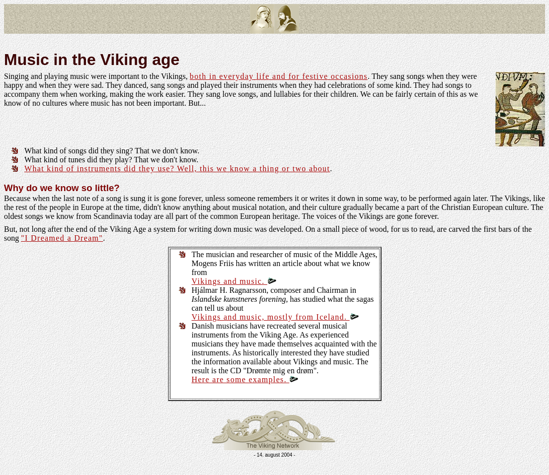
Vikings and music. (234, 281)
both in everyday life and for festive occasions (279, 76)
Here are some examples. (245, 379)
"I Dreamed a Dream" (62, 238)
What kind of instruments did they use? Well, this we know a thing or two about (177, 168)
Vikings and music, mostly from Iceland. (275, 317)
